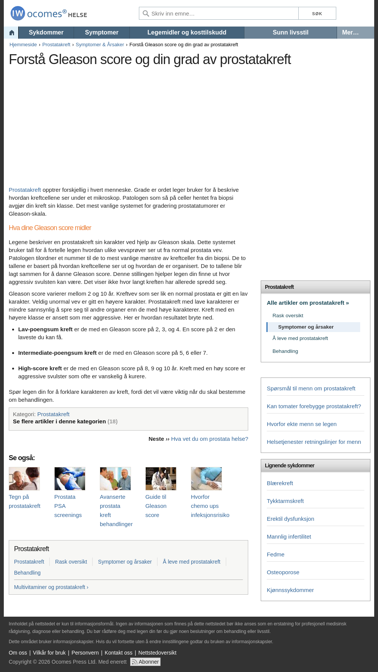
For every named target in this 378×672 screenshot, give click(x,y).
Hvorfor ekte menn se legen (302, 424)
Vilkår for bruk (49, 653)
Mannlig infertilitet (289, 536)
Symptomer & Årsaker (100, 44)
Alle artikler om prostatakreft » (308, 302)
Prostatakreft (57, 44)
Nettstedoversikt (157, 653)
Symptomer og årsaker (125, 562)
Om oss (18, 653)
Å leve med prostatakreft (191, 562)
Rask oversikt (71, 562)
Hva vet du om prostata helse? (209, 438)
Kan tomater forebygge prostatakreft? (314, 406)
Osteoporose (283, 572)
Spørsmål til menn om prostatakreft (311, 388)
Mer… (350, 32)
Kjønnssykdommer (290, 590)
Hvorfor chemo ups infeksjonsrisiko (210, 505)
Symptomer (101, 32)
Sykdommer (46, 32)
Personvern (85, 653)
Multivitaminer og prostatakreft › (51, 587)
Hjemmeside (23, 44)
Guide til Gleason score (156, 505)
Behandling (27, 573)
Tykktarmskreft (285, 501)
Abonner (149, 662)
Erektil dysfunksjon (290, 518)
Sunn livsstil (291, 32)
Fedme (276, 554)
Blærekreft (280, 483)
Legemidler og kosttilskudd (187, 32)
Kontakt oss (118, 653)
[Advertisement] (147, 123)
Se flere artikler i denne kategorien (65, 421)
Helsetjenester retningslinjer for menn (314, 442)
